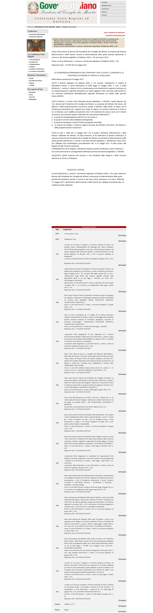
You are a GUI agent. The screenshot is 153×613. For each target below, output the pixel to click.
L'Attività (32, 66)
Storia (31, 94)
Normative (32, 92)
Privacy (104, 15)
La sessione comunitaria (36, 71)
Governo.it (105, 8)
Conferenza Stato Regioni (37, 34)
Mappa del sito (106, 5)
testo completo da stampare (114, 32)
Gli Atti (31, 78)
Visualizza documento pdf (115, 35)
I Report (31, 83)
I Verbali (31, 85)
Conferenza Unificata (35, 36)
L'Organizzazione (34, 64)
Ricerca (104, 12)
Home (58, 27)
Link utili (32, 97)
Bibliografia (32, 99)
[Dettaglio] (122, 235)
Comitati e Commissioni (36, 69)
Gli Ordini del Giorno (35, 80)
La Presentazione (34, 59)
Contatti (104, 2)
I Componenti (33, 62)
